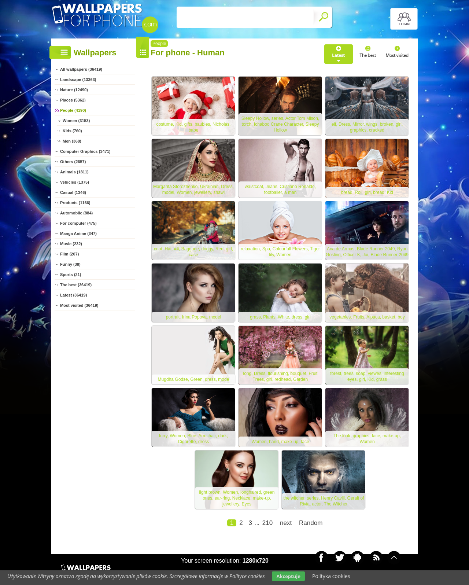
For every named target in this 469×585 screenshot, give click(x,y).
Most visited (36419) (79, 305)
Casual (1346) (73, 192)
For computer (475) (78, 223)
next (286, 522)
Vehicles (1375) (74, 182)
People (159, 43)
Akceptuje (288, 576)
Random (310, 522)
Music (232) (71, 244)
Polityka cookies (331, 576)
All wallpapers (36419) (81, 69)
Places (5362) (73, 100)
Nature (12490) (74, 90)
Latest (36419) (73, 295)
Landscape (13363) (78, 79)
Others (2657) (73, 161)
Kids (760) (72, 131)
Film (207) (69, 254)
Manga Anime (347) (78, 233)
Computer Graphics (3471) (85, 151)
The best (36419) (76, 285)
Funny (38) (70, 264)
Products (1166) (75, 202)
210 (267, 522)
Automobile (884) (76, 213)
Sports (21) (70, 274)
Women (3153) (76, 120)
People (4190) (73, 110)
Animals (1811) (74, 172)
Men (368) (72, 141)
